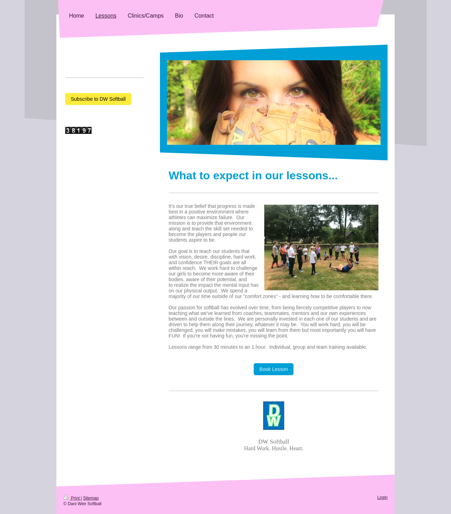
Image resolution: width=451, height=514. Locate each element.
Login (382, 497)
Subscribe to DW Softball (98, 99)
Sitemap (91, 498)
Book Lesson (273, 369)
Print (72, 498)
